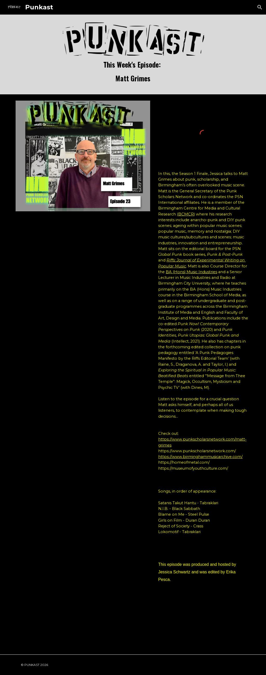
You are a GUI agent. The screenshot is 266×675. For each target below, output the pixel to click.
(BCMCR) (186, 214)
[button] (260, 7)
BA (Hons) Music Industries (191, 272)
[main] (133, 72)
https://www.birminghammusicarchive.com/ (200, 456)
